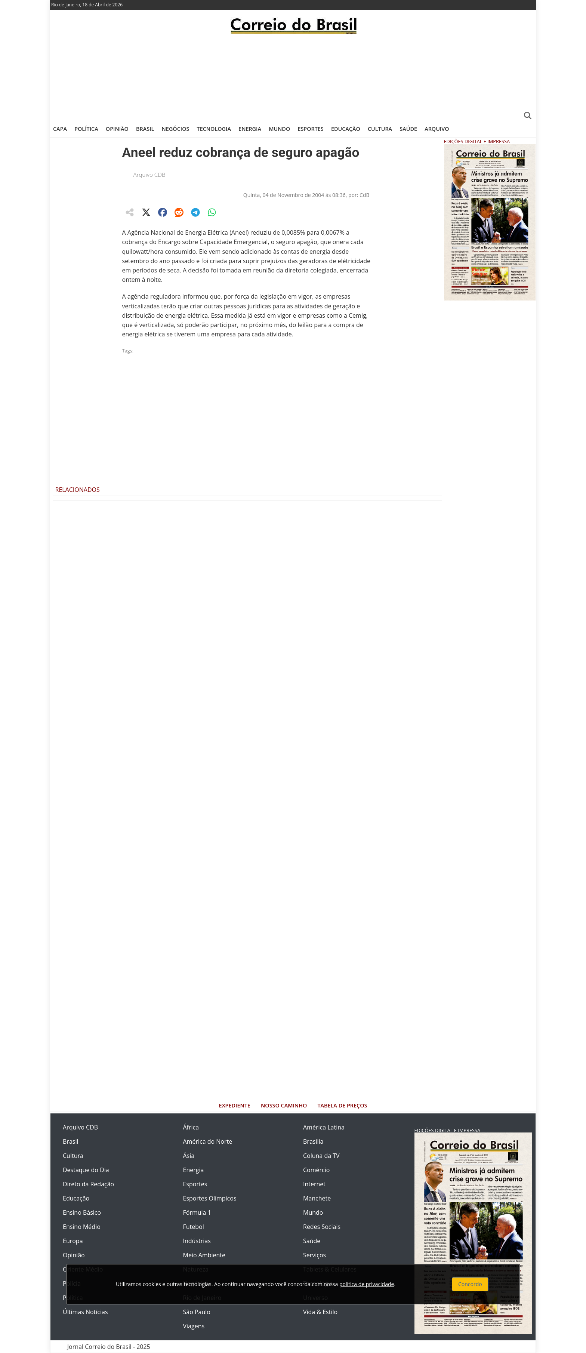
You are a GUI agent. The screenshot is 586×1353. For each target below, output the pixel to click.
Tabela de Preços (342, 1105)
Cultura (380, 128)
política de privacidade (366, 1284)
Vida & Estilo (320, 1312)
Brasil (145, 128)
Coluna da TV (321, 1156)
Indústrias (197, 1241)
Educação (345, 128)
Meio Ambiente (204, 1255)
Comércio (316, 1170)
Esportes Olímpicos (210, 1198)
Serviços (314, 1255)
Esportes (310, 128)
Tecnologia (214, 128)
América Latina (324, 1127)
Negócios (175, 128)
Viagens (194, 1326)
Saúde (408, 128)
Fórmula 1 (197, 1212)
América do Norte (207, 1141)
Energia (249, 128)
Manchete (317, 1198)
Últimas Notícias (85, 1312)
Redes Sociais (321, 1227)
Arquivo (437, 128)
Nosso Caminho (284, 1105)
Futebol (193, 1227)
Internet (314, 1184)
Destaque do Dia (86, 1170)
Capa (60, 128)
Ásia (189, 1156)
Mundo (279, 128)
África (191, 1127)
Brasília (313, 1141)
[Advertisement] (293, 76)
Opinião (117, 128)
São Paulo (196, 1312)
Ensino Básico (82, 1212)
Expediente (234, 1105)
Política (86, 128)
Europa (73, 1241)
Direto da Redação (88, 1184)
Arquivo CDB (149, 174)
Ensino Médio (82, 1227)
